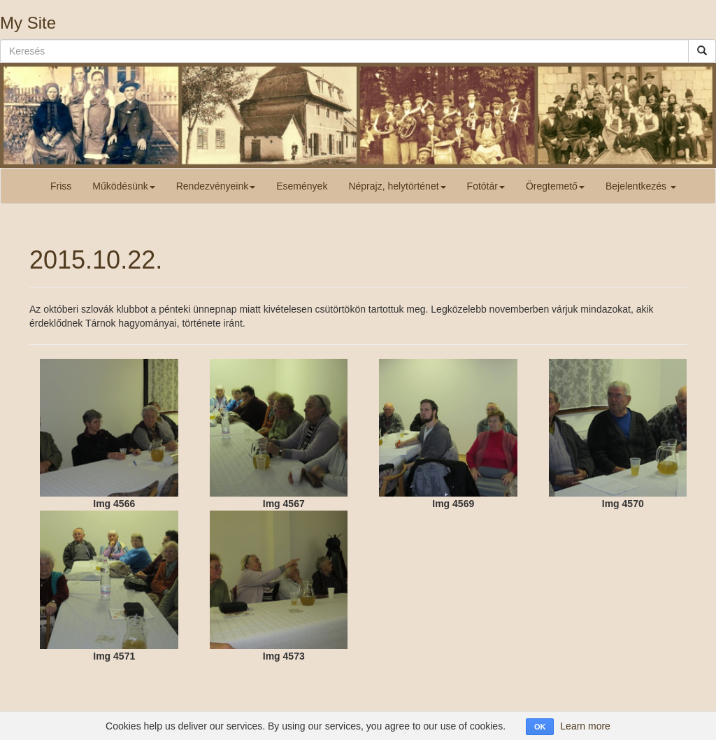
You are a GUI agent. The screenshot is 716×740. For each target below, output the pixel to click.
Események (301, 186)
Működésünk (123, 186)
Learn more (585, 726)
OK (540, 727)
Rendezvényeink (216, 186)
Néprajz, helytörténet (396, 186)
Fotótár (486, 186)
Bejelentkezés (641, 186)
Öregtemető (555, 186)
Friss (60, 186)
